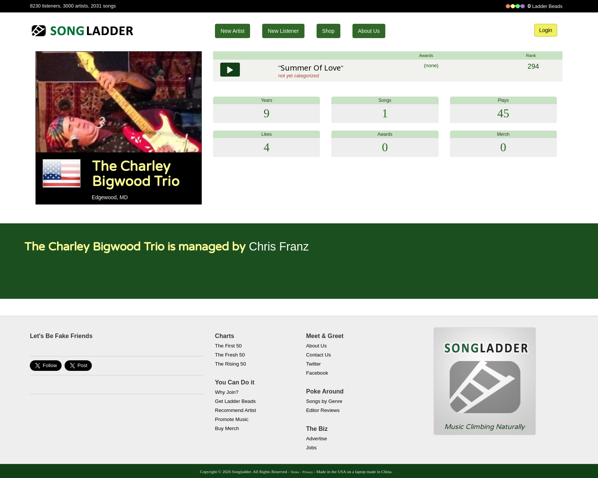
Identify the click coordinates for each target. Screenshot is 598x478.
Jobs (311, 447)
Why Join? (226, 392)
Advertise (316, 438)
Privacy (308, 472)
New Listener (283, 31)
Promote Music (232, 419)
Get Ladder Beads (235, 401)
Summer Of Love (311, 68)
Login (545, 30)
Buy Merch (227, 428)
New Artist (232, 31)
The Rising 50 (230, 364)
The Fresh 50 (230, 355)
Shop (328, 31)
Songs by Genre (324, 401)
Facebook (317, 373)
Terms (295, 472)
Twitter (313, 364)
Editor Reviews (323, 410)
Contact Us (318, 355)
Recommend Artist (235, 410)
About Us (369, 31)
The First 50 (228, 346)
